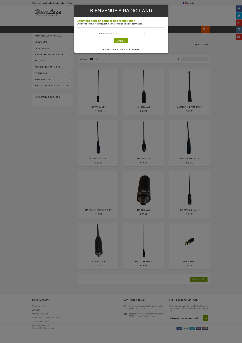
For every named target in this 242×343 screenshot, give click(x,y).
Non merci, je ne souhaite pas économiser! (121, 49)
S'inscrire (121, 41)
